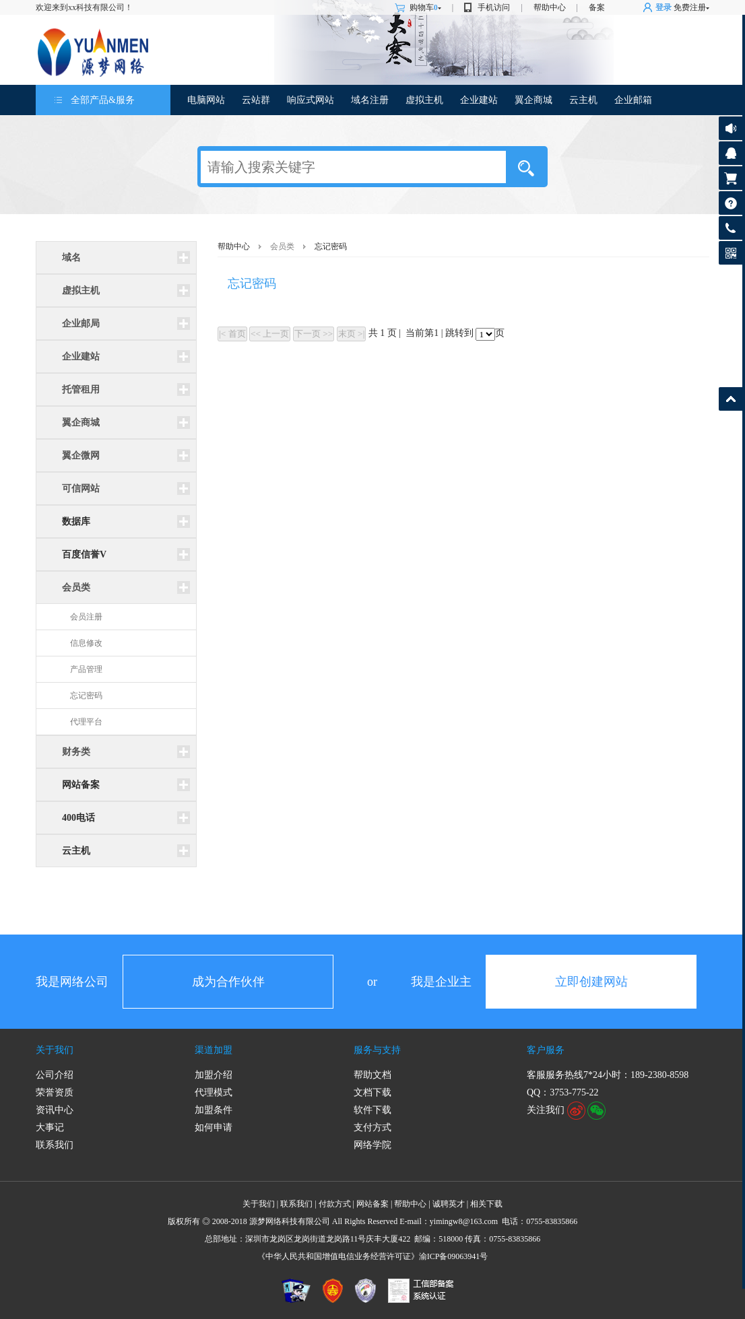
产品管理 (86, 669)
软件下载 (372, 1110)
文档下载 (372, 1092)
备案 (597, 7)
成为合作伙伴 (228, 981)
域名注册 (370, 100)
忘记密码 (86, 695)
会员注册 (86, 616)
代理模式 (213, 1092)
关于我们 (54, 1050)
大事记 (50, 1127)
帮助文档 (372, 1075)
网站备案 (81, 785)
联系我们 (54, 1145)
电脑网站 (206, 100)
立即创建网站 (591, 981)
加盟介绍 (213, 1075)
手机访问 (494, 7)
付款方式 (335, 1204)
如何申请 (213, 1127)
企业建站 (479, 100)
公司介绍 (54, 1075)
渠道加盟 (213, 1050)
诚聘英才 (448, 1204)
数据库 (76, 521)
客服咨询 (730, 153)
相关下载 (486, 1204)
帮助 (730, 203)
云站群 (256, 100)
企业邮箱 (633, 100)
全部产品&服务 (103, 100)
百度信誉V (84, 554)
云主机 (583, 100)
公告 (730, 128)
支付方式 (372, 1127)
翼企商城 (533, 100)
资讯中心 (54, 1110)
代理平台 (86, 721)
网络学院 (372, 1145)
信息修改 (86, 643)
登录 (663, 7)
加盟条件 (213, 1110)
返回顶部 (730, 399)
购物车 (425, 7)
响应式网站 (310, 100)
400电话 (78, 818)
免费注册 (690, 7)
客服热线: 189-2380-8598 (728, 231)
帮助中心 (549, 7)
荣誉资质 (54, 1092)
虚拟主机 (424, 100)
